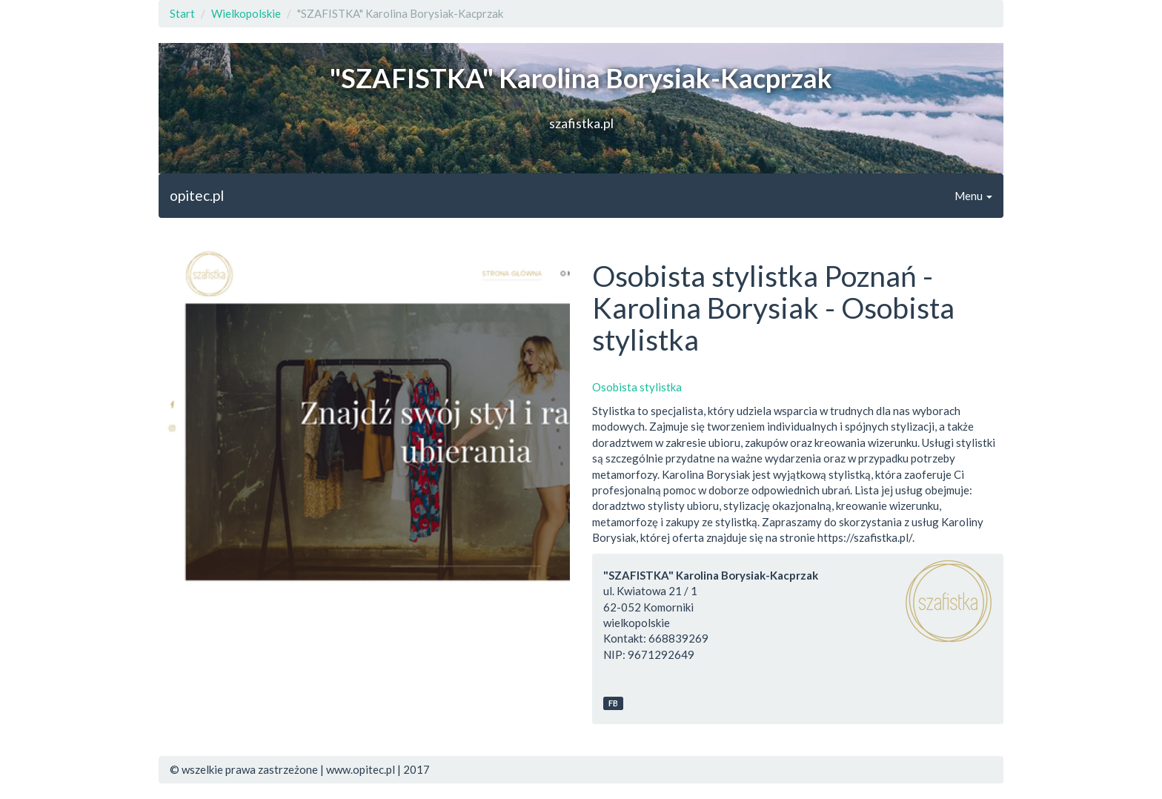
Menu (973, 195)
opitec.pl (197, 195)
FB (613, 703)
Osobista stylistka (637, 387)
